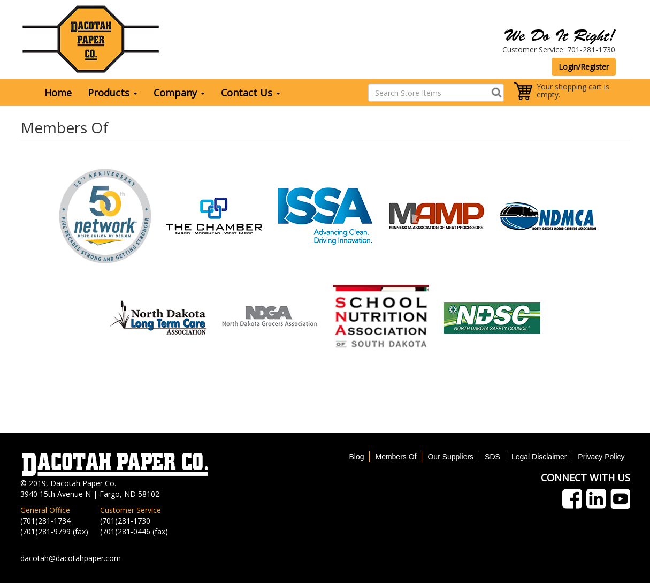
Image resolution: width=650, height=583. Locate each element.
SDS (492, 456)
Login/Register (584, 67)
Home (58, 92)
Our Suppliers (450, 456)
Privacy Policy (601, 456)
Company (179, 92)
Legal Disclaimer (539, 456)
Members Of (395, 456)
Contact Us (250, 92)
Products (112, 92)
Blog (356, 456)
